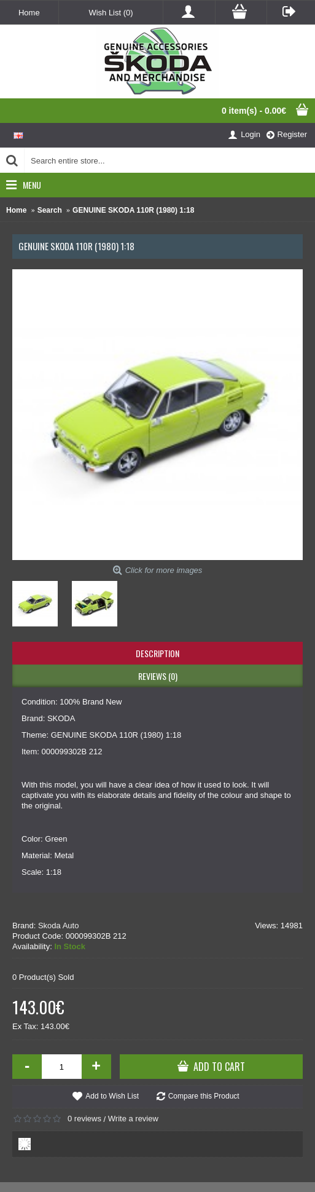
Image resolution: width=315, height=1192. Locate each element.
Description (157, 653)
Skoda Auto (58, 925)
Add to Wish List (112, 1096)
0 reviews (84, 1118)
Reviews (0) (157, 675)
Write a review (133, 1118)
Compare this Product (203, 1096)
